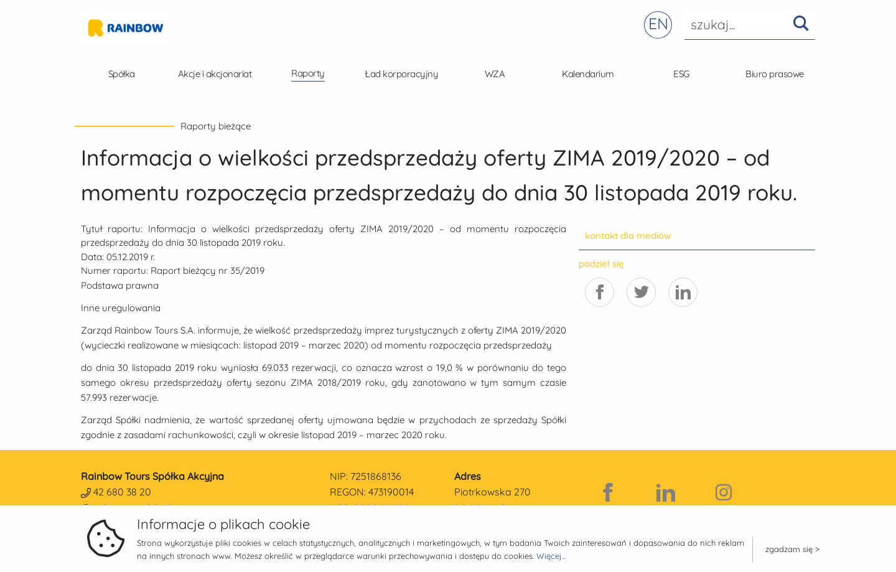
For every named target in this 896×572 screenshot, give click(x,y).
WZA (495, 74)
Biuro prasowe (774, 74)
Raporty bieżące (215, 126)
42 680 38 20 (122, 491)
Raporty (308, 73)
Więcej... (551, 556)
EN (658, 23)
